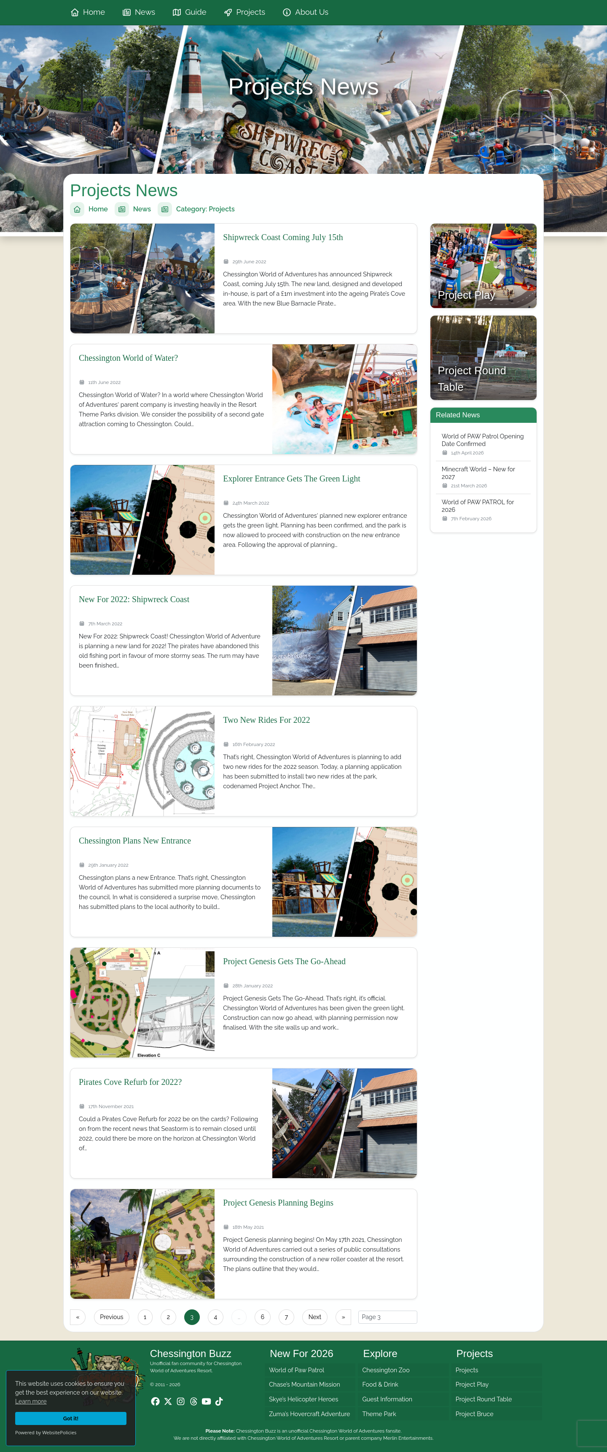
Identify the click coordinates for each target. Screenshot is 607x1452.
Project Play (472, 1384)
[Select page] (387, 1317)
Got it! (70, 1418)
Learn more (31, 1401)
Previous (111, 1317)
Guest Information (387, 1399)
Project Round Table (484, 1399)
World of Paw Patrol (296, 1370)
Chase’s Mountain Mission (304, 1384)
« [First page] (78, 1317)
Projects (467, 1370)
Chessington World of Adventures (346, 1431)
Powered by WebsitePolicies (45, 1432)
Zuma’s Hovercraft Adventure (309, 1413)
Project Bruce (475, 1413)
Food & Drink (380, 1384)
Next (315, 1317)
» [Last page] (343, 1317)
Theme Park (379, 1413)
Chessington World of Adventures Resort (292, 1438)
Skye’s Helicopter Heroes (303, 1399)
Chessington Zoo (385, 1370)
